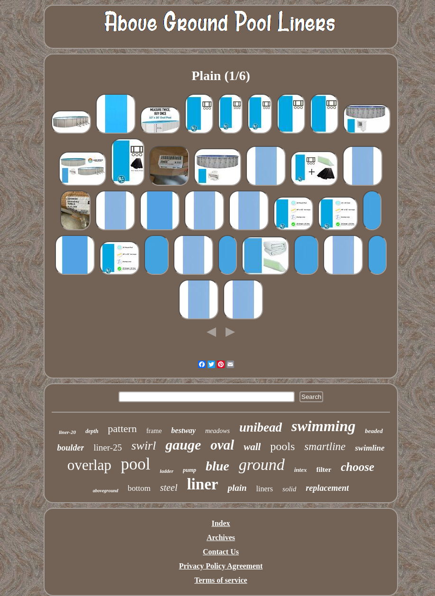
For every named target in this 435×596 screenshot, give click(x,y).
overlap (89, 465)
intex (300, 469)
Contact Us (221, 552)
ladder (166, 471)
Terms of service (220, 580)
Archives (221, 537)
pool (135, 464)
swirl (143, 445)
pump (189, 470)
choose (357, 467)
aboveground (105, 490)
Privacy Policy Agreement (221, 566)
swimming (323, 425)
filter (323, 469)
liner (202, 484)
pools (282, 446)
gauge (183, 444)
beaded (374, 430)
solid (289, 489)
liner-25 (107, 447)
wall (252, 446)
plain (236, 488)
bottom (139, 488)
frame (154, 430)
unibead (260, 427)
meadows (217, 430)
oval (222, 444)
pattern (122, 428)
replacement (327, 488)
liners (264, 489)
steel (169, 487)
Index (220, 523)
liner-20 (67, 432)
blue (217, 466)
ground (262, 464)
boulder (70, 447)
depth (91, 431)
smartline (324, 446)
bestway (183, 430)
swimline (369, 447)
